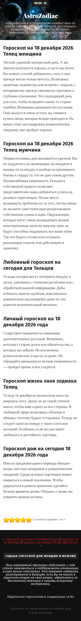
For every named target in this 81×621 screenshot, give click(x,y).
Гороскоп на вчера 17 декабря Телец (32, 539)
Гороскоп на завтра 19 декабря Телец (49, 542)
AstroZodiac (40, 15)
